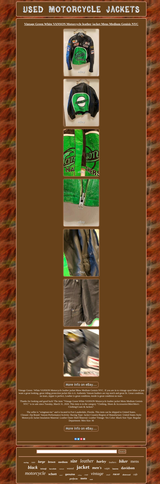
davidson (128, 468)
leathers (112, 462)
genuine (70, 474)
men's (97, 468)
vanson (61, 469)
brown (51, 461)
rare (33, 462)
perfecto (74, 478)
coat (86, 475)
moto (83, 478)
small (108, 475)
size (73, 460)
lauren (115, 469)
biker (123, 461)
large (41, 461)
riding (80, 475)
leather (87, 460)
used (61, 475)
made (91, 479)
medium (63, 462)
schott (52, 474)
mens (134, 461)
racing (26, 462)
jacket (82, 467)
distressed (126, 475)
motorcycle (35, 473)
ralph (107, 468)
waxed (70, 468)
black (33, 467)
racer (116, 474)
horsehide (52, 469)
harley (101, 461)
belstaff (43, 469)
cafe (135, 474)
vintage (97, 473)
